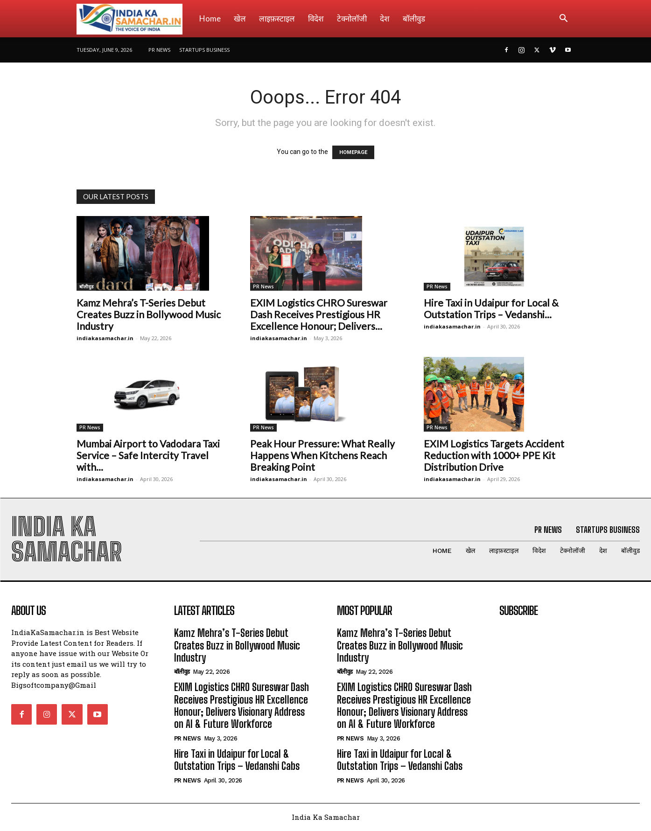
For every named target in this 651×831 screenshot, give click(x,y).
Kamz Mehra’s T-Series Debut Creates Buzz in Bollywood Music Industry (149, 314)
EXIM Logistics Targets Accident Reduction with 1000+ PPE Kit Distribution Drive (494, 455)
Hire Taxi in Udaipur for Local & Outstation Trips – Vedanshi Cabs (237, 760)
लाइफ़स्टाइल (277, 18)
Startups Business (204, 49)
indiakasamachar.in (105, 338)
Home (210, 18)
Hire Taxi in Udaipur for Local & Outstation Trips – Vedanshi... (491, 308)
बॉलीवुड (414, 18)
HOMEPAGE (353, 152)
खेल (240, 18)
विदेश (316, 18)
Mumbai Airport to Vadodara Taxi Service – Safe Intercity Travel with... (148, 455)
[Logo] (135, 18)
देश (385, 18)
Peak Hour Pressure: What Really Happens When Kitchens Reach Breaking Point (322, 455)
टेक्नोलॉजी (352, 18)
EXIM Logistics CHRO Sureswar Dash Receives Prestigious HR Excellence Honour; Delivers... (318, 314)
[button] (564, 19)
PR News (159, 49)
